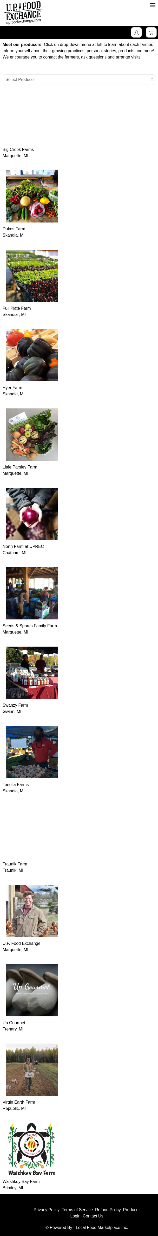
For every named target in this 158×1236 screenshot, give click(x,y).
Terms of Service (77, 1210)
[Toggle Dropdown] (136, 32)
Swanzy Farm (15, 705)
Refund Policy (108, 1210)
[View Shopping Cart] (151, 32)
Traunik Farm (15, 864)
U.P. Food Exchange (22, 943)
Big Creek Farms (18, 149)
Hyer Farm (12, 387)
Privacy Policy (47, 1210)
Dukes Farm (14, 229)
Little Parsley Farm (20, 467)
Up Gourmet (14, 1023)
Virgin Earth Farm (19, 1102)
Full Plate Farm (17, 308)
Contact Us (93, 1216)
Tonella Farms (16, 784)
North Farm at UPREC (23, 546)
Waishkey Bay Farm (21, 1181)
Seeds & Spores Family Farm (30, 626)
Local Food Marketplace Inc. (102, 1227)
